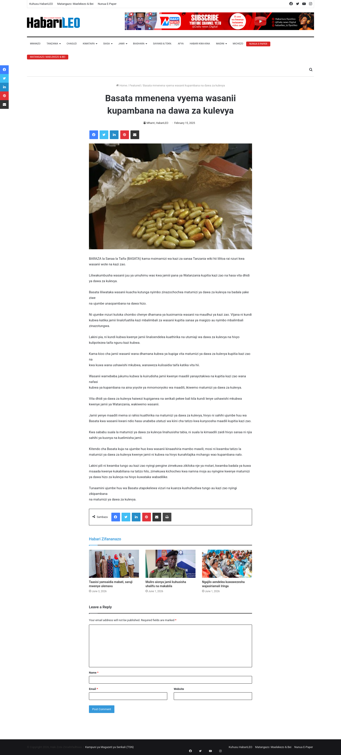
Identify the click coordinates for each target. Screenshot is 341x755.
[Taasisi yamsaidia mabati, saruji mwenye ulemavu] (114, 564)
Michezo (238, 43)
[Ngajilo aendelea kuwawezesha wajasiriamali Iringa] (227, 564)
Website (179, 689)
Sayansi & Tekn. (162, 43)
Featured (135, 85)
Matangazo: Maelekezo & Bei (75, 3)
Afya (181, 43)
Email (93, 689)
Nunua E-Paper (107, 3)
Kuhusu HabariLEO (41, 3)
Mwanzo (35, 43)
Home (121, 85)
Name (94, 672)
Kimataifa (89, 43)
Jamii (121, 43)
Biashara (139, 43)
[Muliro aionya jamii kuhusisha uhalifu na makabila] (170, 564)
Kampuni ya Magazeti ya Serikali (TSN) (109, 747)
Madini (220, 43)
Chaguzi (72, 43)
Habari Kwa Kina (200, 43)
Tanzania (52, 43)
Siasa (106, 43)
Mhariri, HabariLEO (157, 123)
